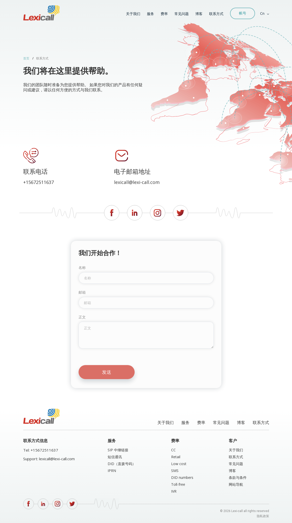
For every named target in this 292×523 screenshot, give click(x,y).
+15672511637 (38, 182)
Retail (175, 456)
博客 (198, 13)
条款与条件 (238, 477)
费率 (164, 13)
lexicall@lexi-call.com (137, 182)
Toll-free (178, 484)
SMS (175, 470)
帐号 (242, 13)
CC (173, 449)
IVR (173, 491)
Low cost (178, 463)
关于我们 (133, 13)
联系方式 (216, 13)
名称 (82, 267)
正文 (82, 317)
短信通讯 (115, 456)
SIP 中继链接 (118, 449)
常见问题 (181, 13)
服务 (150, 13)
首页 (26, 58)
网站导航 (236, 484)
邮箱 (82, 292)
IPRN (112, 470)
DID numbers (182, 477)
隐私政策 (263, 516)
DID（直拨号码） (122, 463)
